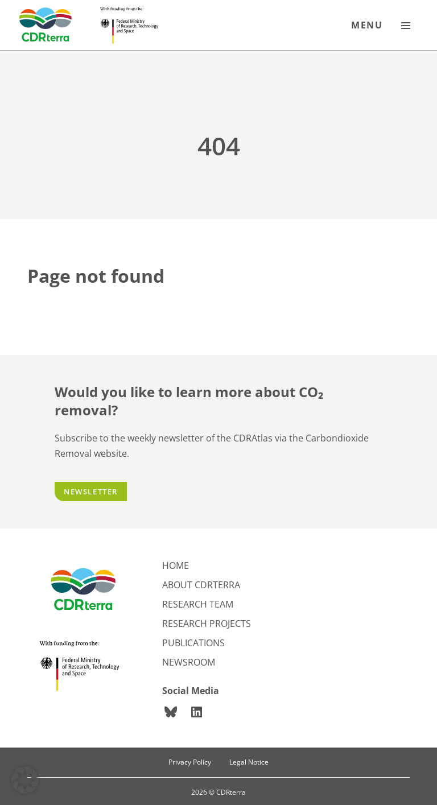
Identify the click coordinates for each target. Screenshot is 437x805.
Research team (197, 604)
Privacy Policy (189, 762)
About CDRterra (201, 585)
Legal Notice (249, 762)
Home (175, 565)
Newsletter (91, 491)
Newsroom (188, 662)
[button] (25, 780)
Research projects (206, 623)
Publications (193, 643)
